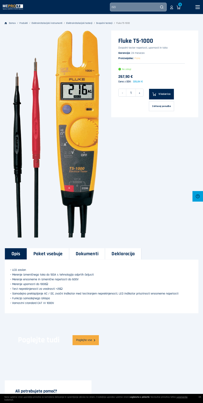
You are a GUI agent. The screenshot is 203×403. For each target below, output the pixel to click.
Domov (10, 23)
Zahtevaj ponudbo (161, 106)
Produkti (23, 23)
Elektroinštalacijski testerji (79, 23)
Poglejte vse (85, 340)
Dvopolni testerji (104, 23)
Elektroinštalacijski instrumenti (47, 23)
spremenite (182, 397)
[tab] (16, 253)
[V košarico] (161, 94)
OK (200, 397)
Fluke (137, 58)
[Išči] (138, 7)
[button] (171, 7)
